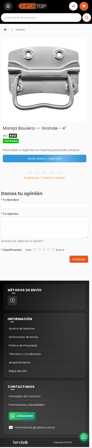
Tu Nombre (11, 200)
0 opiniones (31, 178)
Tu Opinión (10, 214)
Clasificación (12, 250)
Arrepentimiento (20, 362)
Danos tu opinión (54, 178)
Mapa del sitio (18, 371)
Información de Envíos (23, 337)
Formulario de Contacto (25, 396)
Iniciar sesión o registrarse (45, 158)
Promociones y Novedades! (27, 405)
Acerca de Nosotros (22, 328)
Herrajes (20, 29)
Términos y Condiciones (25, 354)
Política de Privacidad (23, 345)
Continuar (78, 259)
